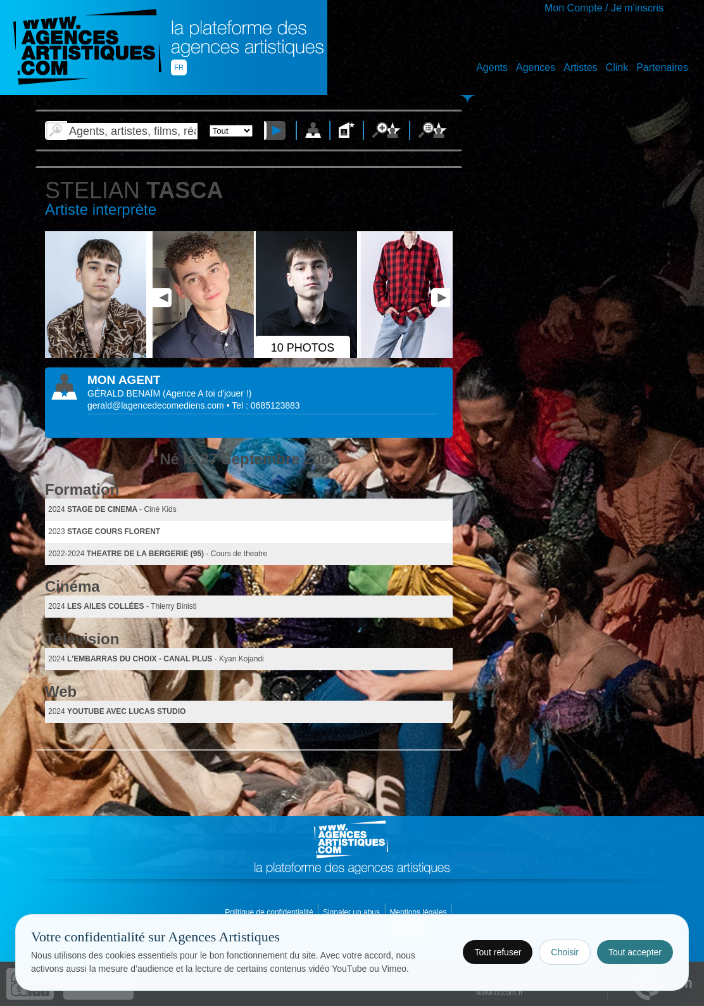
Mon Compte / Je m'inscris (603, 8)
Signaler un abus (352, 912)
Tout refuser (497, 952)
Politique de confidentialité (270, 912)
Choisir (565, 952)
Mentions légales (418, 912)
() (207, 393)
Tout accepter (635, 952)
